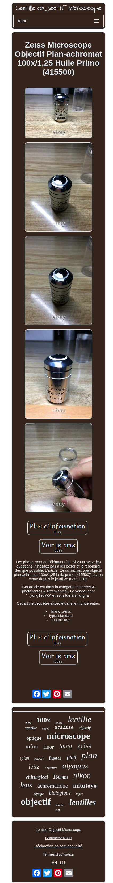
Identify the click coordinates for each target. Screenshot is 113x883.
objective (51, 768)
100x (43, 720)
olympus (75, 765)
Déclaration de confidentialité (58, 846)
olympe (39, 794)
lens (26, 785)
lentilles (82, 802)
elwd (28, 722)
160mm (60, 777)
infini (32, 746)
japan (79, 794)
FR (62, 862)
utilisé (64, 727)
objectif (36, 802)
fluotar (55, 758)
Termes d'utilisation (58, 854)
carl (58, 810)
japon (39, 758)
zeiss (84, 746)
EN (54, 862)
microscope (68, 736)
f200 (71, 757)
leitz (34, 766)
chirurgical (37, 777)
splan (24, 758)
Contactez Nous (58, 838)
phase (59, 722)
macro (60, 805)
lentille (79, 719)
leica (65, 746)
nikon (82, 775)
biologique (59, 793)
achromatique (52, 786)
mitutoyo (85, 785)
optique (34, 738)
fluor (48, 747)
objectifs (85, 728)
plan (89, 755)
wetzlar (31, 728)
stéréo (45, 728)
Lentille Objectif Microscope (58, 829)
